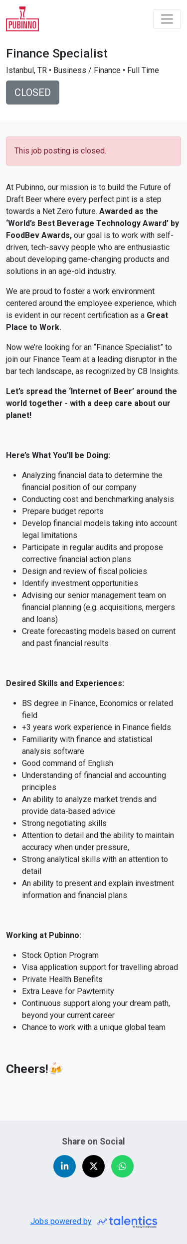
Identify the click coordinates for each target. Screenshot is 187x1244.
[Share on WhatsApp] (122, 1166)
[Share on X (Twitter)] (93, 1166)
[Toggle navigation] (167, 19)
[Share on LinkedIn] (64, 1166)
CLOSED (32, 92)
